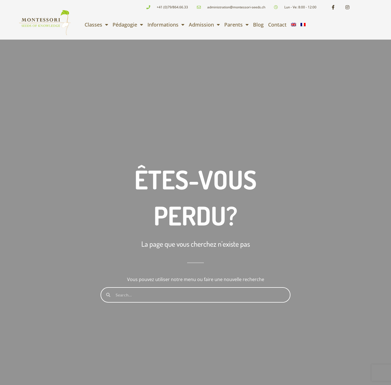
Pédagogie (128, 24)
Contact (277, 24)
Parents (236, 24)
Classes (96, 24)
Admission (204, 24)
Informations (165, 24)
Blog (258, 24)
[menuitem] (293, 24)
